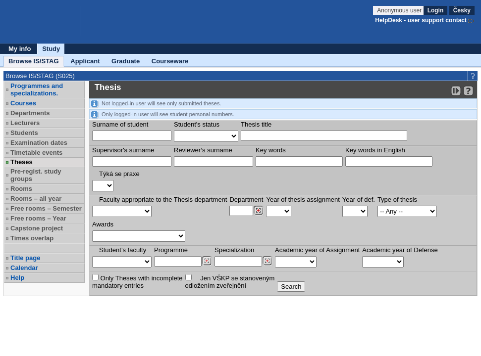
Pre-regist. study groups (35, 175)
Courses (23, 103)
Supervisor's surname (123, 150)
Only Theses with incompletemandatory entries (137, 281)
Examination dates (38, 142)
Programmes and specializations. (36, 89)
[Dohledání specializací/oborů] (267, 261)
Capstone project (36, 228)
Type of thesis (397, 199)
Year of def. (358, 199)
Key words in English (375, 150)
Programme (171, 250)
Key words (271, 150)
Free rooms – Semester (46, 208)
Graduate (125, 61)
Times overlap (31, 238)
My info (19, 48)
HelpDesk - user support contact (421, 20)
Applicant (85, 61)
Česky (462, 10)
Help (17, 277)
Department (246, 199)
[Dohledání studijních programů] (207, 261)
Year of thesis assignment (302, 199)
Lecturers (25, 123)
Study (51, 48)
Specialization (234, 250)
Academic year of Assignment (317, 250)
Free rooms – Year (38, 218)
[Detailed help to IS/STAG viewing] (468, 91)
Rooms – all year (35, 198)
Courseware (170, 61)
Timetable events (36, 152)
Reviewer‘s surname (203, 150)
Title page (25, 258)
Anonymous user (400, 10)
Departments (30, 113)
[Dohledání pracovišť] (258, 211)
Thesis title (256, 124)
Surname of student (120, 124)
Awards (102, 224)
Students (24, 132)
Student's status (196, 124)
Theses (21, 162)
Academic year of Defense (399, 250)
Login (436, 10)
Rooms (21, 188)
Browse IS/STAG (33, 61)
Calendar (24, 267)
